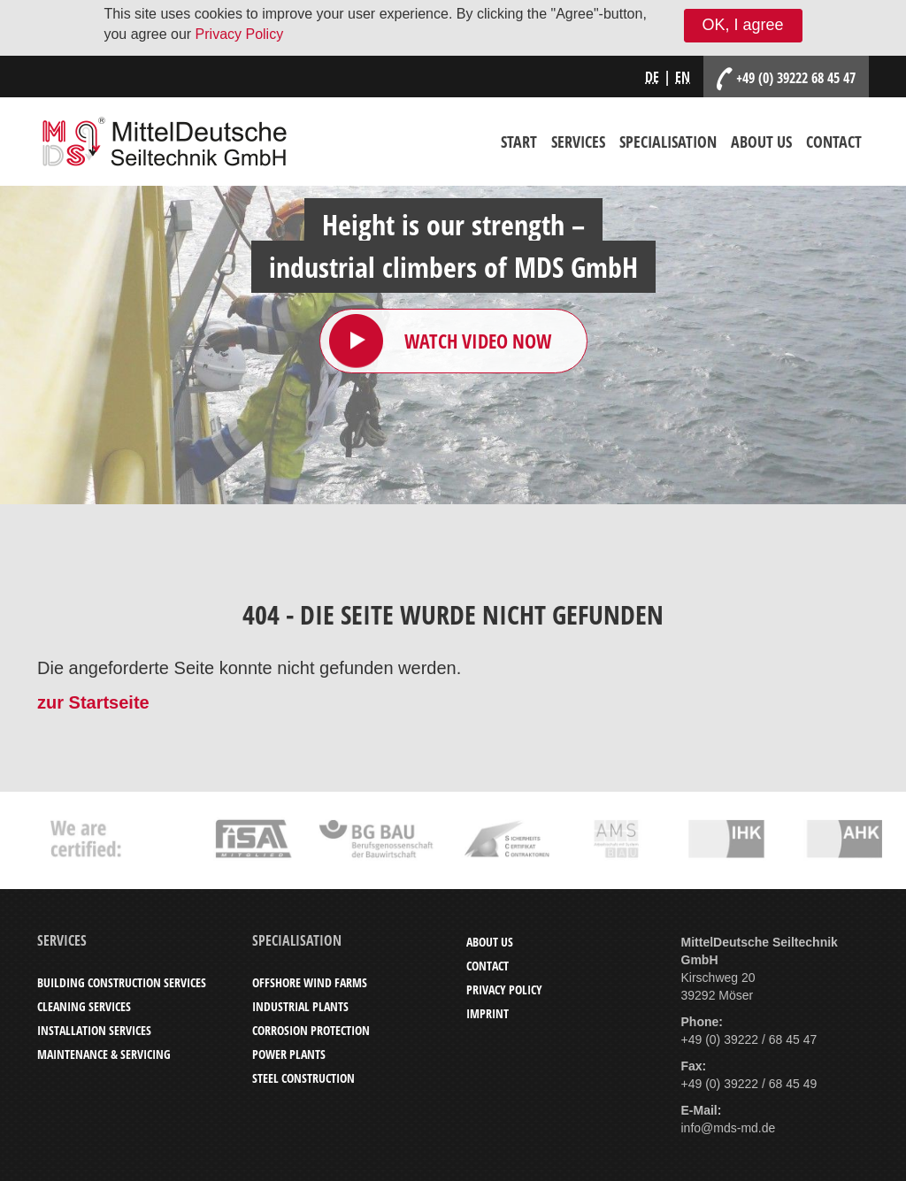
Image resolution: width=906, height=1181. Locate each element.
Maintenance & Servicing (104, 1054)
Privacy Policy (240, 34)
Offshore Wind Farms (309, 982)
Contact (834, 141)
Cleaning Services (84, 1006)
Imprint (487, 1013)
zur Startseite (93, 702)
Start (519, 141)
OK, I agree (743, 25)
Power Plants (289, 1054)
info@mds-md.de (728, 1128)
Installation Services (94, 1030)
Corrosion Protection (311, 1030)
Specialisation (668, 141)
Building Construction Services (121, 982)
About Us (761, 141)
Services (578, 141)
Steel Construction (303, 1078)
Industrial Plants (300, 1006)
